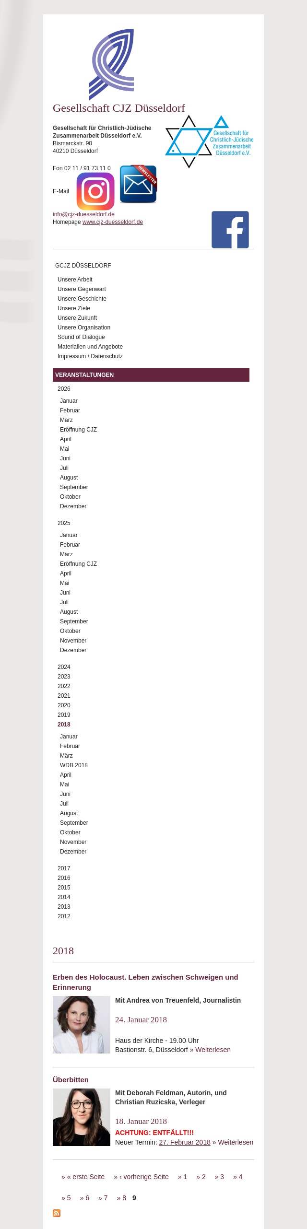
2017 (64, 868)
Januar (69, 401)
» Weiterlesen (210, 1049)
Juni (65, 458)
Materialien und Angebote (90, 346)
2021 (64, 695)
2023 (64, 676)
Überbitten (71, 1080)
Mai (64, 448)
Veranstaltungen (84, 375)
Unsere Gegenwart (82, 289)
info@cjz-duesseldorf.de (84, 214)
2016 (64, 878)
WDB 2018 (74, 765)
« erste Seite (86, 1177)
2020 (64, 705)
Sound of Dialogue (81, 337)
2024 (64, 667)
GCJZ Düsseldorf (83, 265)
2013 (64, 906)
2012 (64, 916)
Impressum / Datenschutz (90, 356)
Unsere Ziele (74, 308)
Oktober (70, 496)
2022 (64, 686)
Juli (64, 468)
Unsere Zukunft (77, 318)
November (73, 640)
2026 (64, 389)
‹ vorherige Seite (144, 1177)
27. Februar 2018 (185, 1142)
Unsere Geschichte (82, 298)
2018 (64, 724)
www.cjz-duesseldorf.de (113, 222)
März (66, 420)
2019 (64, 715)
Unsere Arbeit (75, 279)
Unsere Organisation (84, 327)
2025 (64, 523)
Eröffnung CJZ (78, 429)
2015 (64, 887)
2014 (64, 897)
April (65, 439)
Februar (70, 410)
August (69, 477)
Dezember (73, 506)
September (74, 487)
